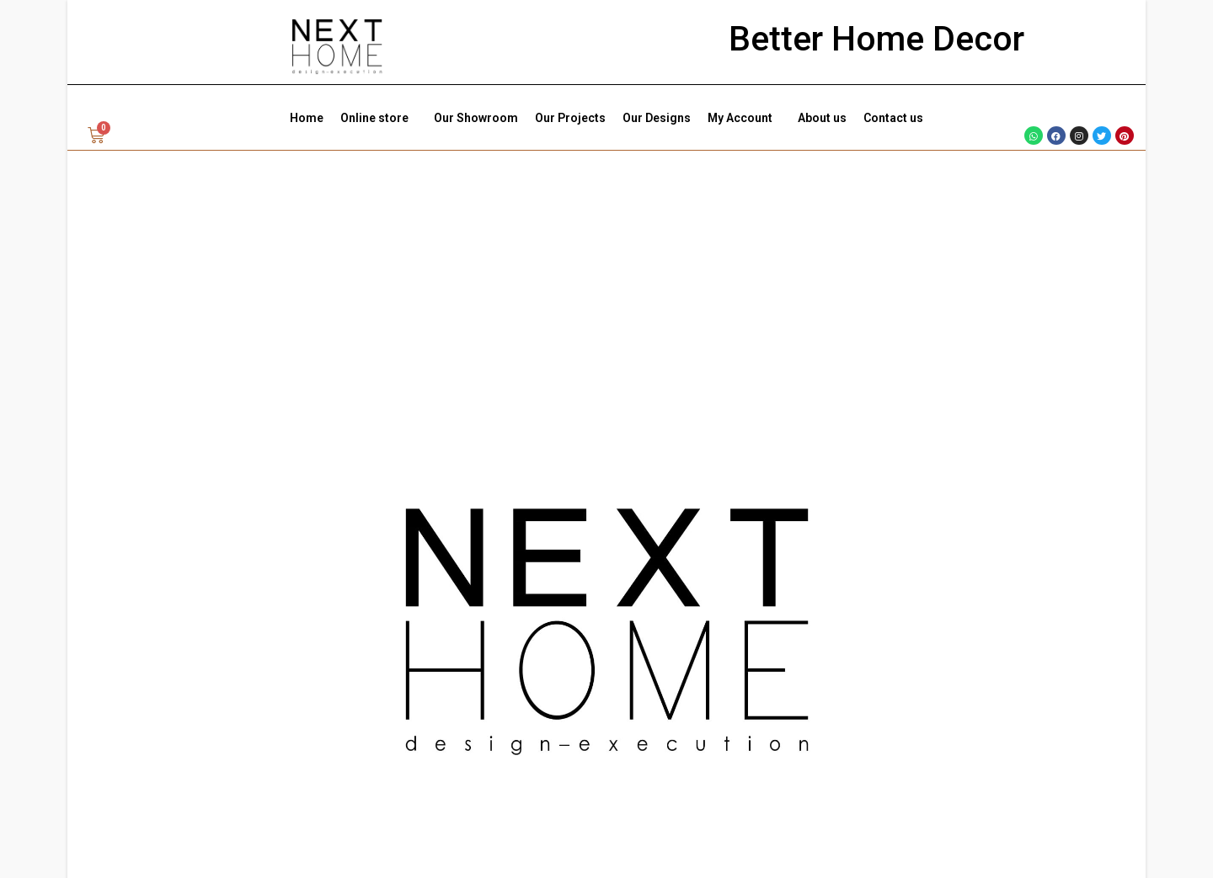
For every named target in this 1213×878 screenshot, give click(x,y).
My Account (744, 117)
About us (822, 118)
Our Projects (570, 118)
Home (306, 118)
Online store (378, 117)
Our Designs (657, 118)
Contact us (893, 118)
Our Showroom (476, 118)
